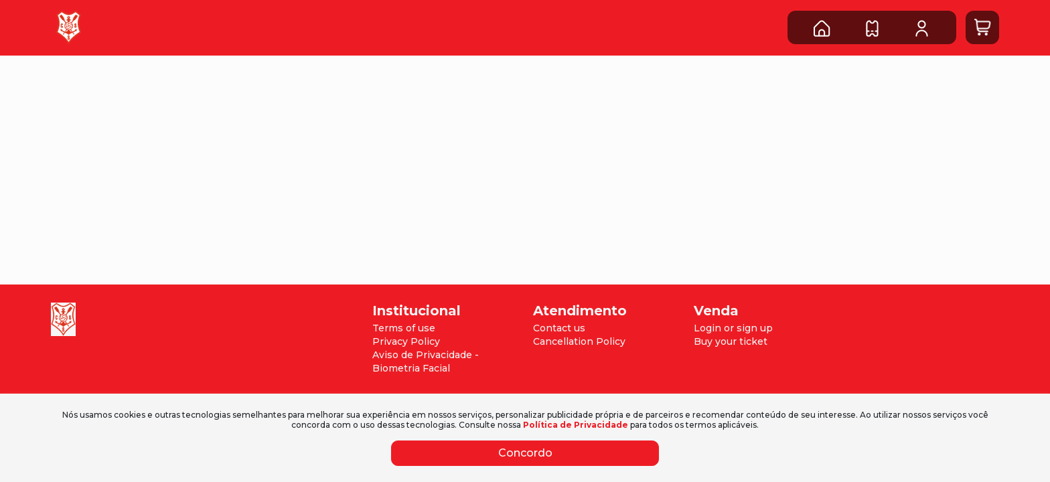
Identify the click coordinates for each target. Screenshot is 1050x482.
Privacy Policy (406, 341)
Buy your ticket (730, 341)
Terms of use (403, 328)
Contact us (559, 328)
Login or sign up (733, 328)
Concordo (525, 453)
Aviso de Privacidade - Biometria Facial (425, 361)
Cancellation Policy (579, 341)
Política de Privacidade (575, 425)
